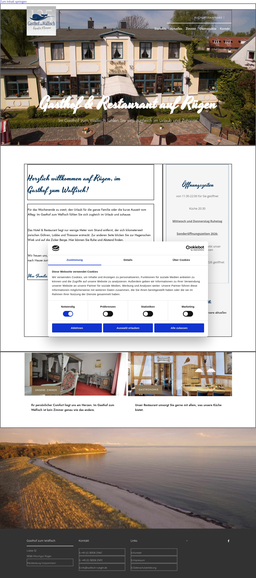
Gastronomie (207, 29)
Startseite (160, 29)
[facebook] (228, 541)
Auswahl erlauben (128, 327)
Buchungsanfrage (208, 17)
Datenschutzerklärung (144, 567)
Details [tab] (128, 259)
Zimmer (191, 29)
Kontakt (225, 29)
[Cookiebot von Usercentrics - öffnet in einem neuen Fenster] (188, 248)
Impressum (139, 560)
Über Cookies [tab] (181, 259)
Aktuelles (176, 29)
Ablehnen (77, 327)
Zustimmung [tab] (75, 259)
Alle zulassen (179, 327)
